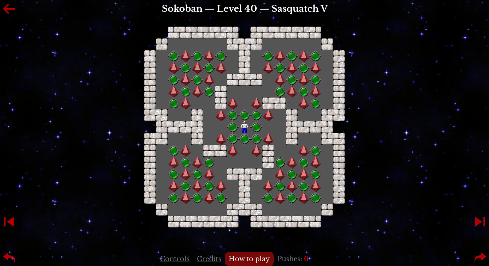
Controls (174, 259)
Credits (209, 259)
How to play (249, 259)
